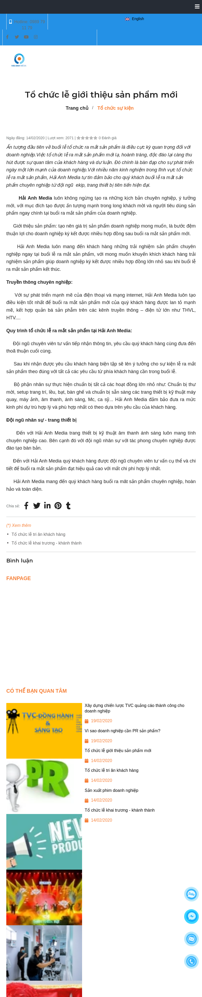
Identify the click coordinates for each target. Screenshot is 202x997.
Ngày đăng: (16, 138)
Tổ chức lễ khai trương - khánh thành (47, 543)
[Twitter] (37, 506)
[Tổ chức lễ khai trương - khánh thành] (101, 817)
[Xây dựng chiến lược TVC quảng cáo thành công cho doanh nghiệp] (101, 715)
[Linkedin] (47, 506)
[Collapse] (195, 7)
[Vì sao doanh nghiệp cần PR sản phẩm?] (101, 738)
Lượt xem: (56, 138)
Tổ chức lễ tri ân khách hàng (38, 534)
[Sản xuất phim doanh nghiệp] (101, 798)
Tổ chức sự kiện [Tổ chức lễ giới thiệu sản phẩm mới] (115, 108)
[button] (135, 19)
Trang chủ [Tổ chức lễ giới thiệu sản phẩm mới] (77, 108)
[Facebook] (26, 506)
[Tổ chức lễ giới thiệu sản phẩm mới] (58, 506)
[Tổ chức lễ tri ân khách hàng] (101, 778)
